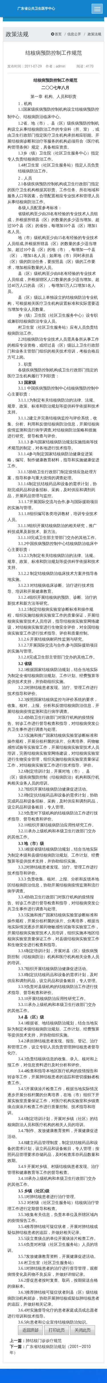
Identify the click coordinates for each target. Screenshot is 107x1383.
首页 (58, 34)
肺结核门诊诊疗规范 (36, 1340)
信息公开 (74, 34)
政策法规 (94, 34)
